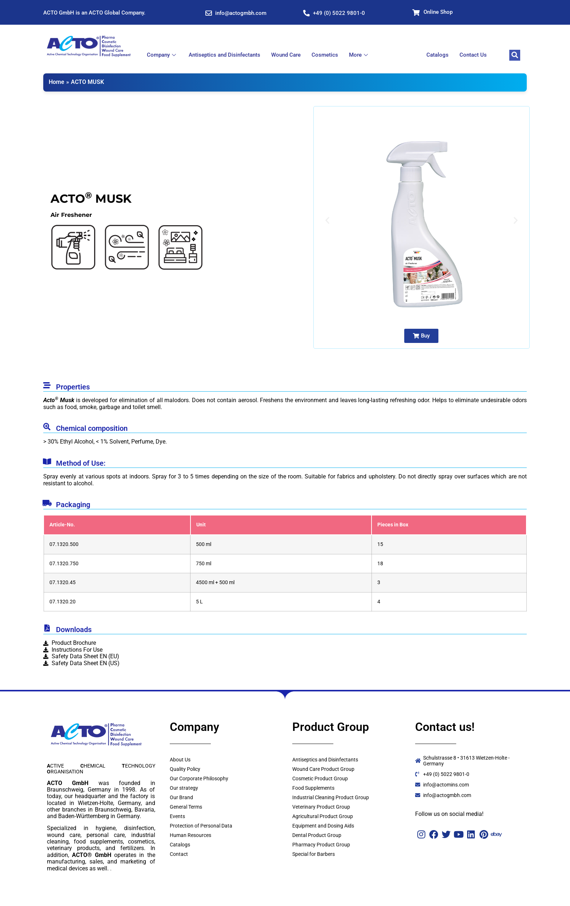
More (359, 55)
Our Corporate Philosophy (199, 778)
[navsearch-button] (514, 55)
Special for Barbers (313, 854)
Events (177, 816)
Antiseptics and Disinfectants (224, 55)
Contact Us (473, 55)
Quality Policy (185, 769)
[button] (327, 220)
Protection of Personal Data (201, 826)
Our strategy (184, 788)
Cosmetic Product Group (320, 778)
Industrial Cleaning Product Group (330, 797)
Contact (179, 854)
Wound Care (286, 55)
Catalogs (437, 55)
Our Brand (181, 797)
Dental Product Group (316, 835)
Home (56, 81)
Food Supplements (313, 788)
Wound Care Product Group (323, 769)
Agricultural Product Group (322, 816)
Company (162, 55)
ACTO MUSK (87, 81)
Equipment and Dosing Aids (323, 826)
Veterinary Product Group (321, 807)
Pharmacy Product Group (321, 845)
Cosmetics (325, 55)
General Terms (186, 807)
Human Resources (190, 835)
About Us (180, 760)
